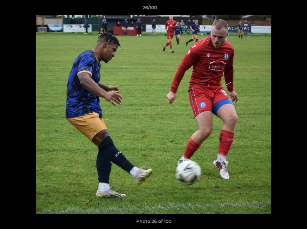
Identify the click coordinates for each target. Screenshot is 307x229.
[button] (280, 9)
